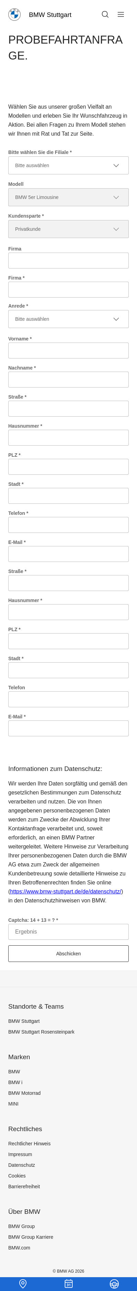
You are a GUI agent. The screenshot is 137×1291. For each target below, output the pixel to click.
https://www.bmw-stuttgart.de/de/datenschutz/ (65, 891)
